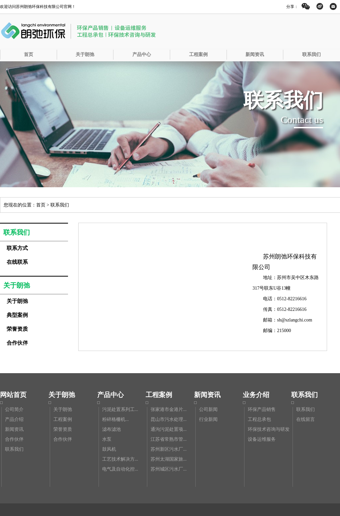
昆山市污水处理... (169, 419)
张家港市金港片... (169, 409)
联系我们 (311, 54)
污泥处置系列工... (120, 409)
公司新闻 (208, 409)
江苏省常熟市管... (169, 439)
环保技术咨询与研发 (269, 429)
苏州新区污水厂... (169, 449)
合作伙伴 (17, 343)
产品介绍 (14, 419)
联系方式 (17, 248)
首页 (28, 54)
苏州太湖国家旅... (169, 459)
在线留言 (305, 419)
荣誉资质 (17, 329)
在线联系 (17, 262)
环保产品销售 (262, 409)
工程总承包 (259, 419)
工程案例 (198, 54)
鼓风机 (109, 449)
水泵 (106, 439)
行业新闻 (208, 419)
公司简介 (14, 409)
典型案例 (17, 315)
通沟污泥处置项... (169, 429)
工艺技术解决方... (120, 459)
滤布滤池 (111, 429)
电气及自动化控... (120, 469)
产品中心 (141, 54)
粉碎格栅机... (115, 419)
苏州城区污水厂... (169, 469)
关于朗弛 (85, 54)
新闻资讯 (254, 54)
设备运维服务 (262, 439)
